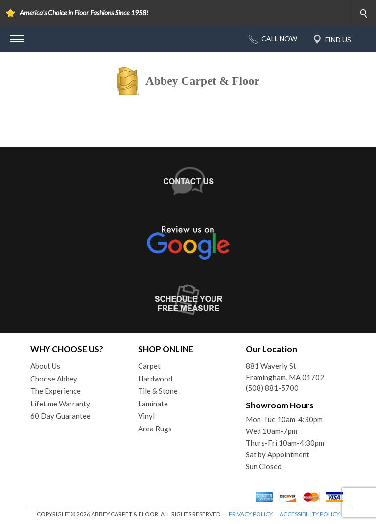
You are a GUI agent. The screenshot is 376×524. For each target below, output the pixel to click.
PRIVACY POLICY (251, 514)
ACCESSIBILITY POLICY (310, 514)
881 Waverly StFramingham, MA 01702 (285, 371)
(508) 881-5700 (272, 387)
